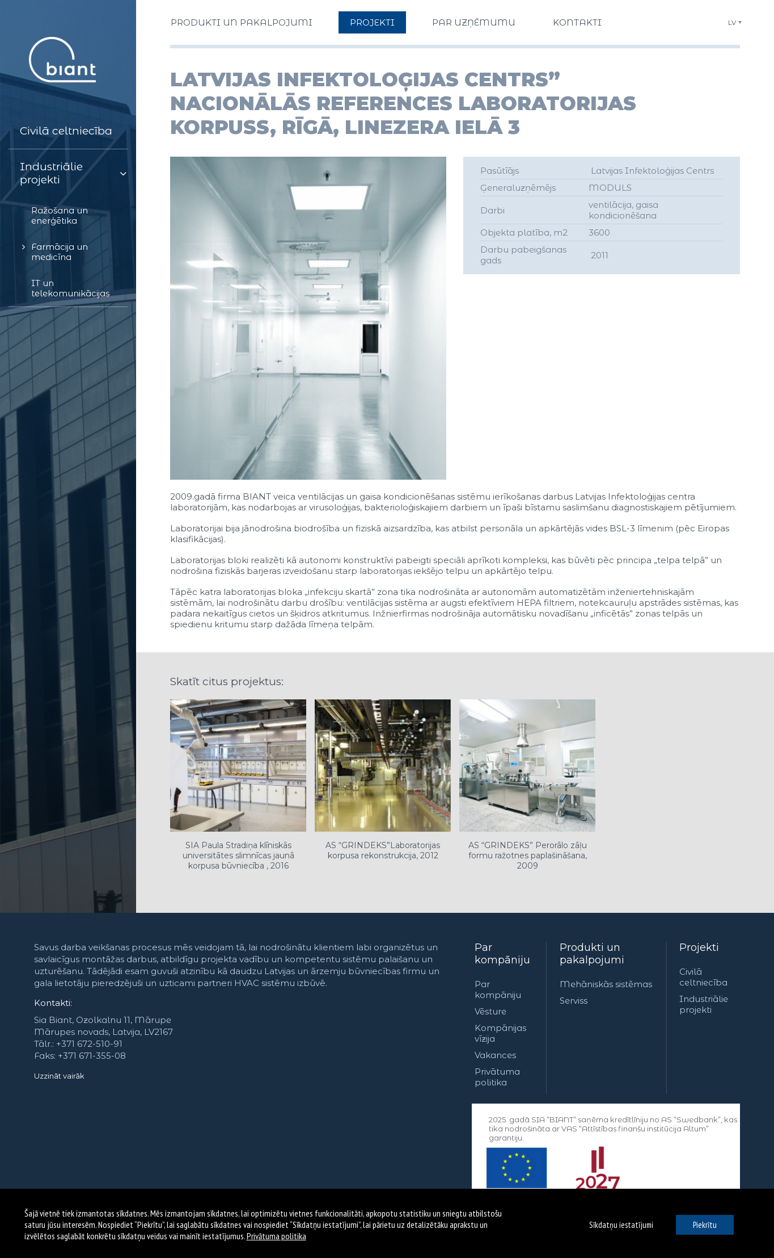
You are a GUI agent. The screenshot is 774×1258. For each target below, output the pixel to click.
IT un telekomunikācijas (70, 288)
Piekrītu (705, 1224)
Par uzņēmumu (473, 22)
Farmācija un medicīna (59, 251)
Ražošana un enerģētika (59, 215)
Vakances (495, 1055)
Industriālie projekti (51, 173)
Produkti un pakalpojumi (241, 22)
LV (732, 22)
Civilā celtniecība (66, 130)
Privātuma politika (497, 1077)
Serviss (573, 1000)
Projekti (372, 22)
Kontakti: (53, 1002)
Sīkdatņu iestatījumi (621, 1224)
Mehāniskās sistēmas (606, 984)
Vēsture (490, 1011)
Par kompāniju (502, 953)
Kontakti (577, 22)
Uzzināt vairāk (59, 1075)
